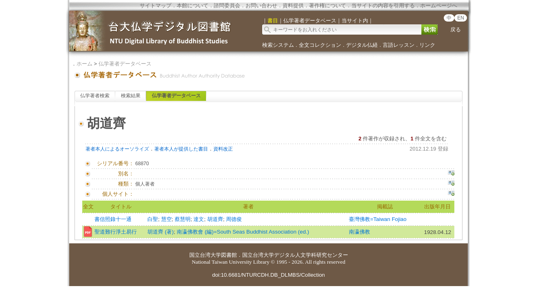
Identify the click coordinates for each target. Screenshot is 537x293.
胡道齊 (215, 219)
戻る (455, 29)
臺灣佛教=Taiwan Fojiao (377, 219)
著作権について (327, 5)
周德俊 (234, 219)
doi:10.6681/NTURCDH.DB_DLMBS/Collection (268, 275)
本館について (192, 5)
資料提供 (293, 5)
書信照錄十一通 (113, 219)
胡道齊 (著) (160, 232)
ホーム (84, 64)
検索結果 (130, 95)
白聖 (152, 219)
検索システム (278, 45)
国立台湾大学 (205, 255)
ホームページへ (438, 5)
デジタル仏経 (362, 45)
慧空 (166, 219)
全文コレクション (320, 45)
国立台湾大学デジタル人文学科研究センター (295, 255)
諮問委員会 (227, 5)
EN (460, 18)
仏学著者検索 (95, 95)
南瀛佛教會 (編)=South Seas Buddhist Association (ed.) (243, 232)
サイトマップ (155, 5)
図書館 (229, 255)
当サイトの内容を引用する (383, 5)
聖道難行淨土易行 (115, 232)
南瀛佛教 (359, 232)
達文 (198, 219)
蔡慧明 (183, 219)
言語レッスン (398, 45)
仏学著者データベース (125, 64)
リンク (427, 45)
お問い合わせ (261, 5)
